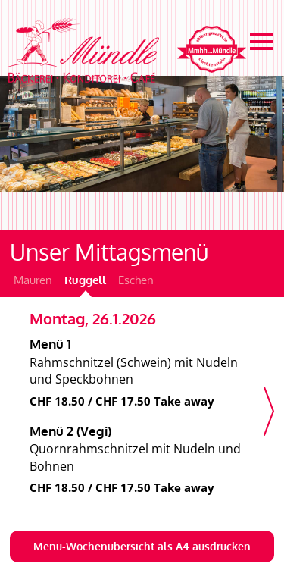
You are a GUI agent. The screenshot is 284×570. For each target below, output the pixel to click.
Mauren (33, 280)
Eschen (136, 280)
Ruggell (85, 280)
